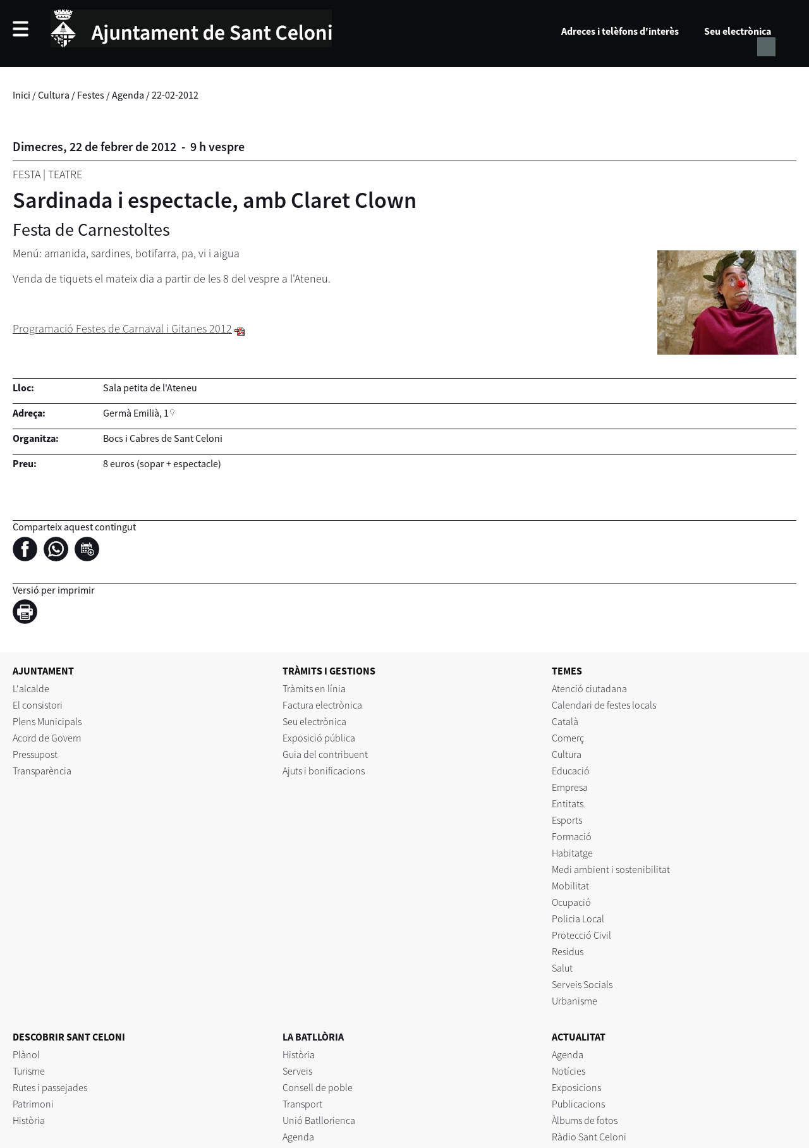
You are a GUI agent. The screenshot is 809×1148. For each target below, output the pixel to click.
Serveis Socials (582, 984)
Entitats (567, 803)
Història (29, 1120)
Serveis (297, 1071)
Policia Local (578, 918)
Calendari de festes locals (604, 705)
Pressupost (35, 754)
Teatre (65, 174)
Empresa (570, 787)
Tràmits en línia (314, 688)
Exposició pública (319, 737)
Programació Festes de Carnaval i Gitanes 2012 (122, 328)
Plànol (26, 1054)
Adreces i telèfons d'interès (620, 31)
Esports (567, 820)
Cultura (54, 95)
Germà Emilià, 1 (136, 412)
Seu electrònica (737, 31)
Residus (567, 951)
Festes (90, 95)
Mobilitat (570, 885)
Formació (572, 836)
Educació (571, 770)
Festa (26, 174)
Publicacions (578, 1103)
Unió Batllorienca (319, 1120)
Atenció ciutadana (589, 688)
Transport (302, 1103)
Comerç (568, 737)
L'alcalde (31, 688)
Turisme (29, 1071)
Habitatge (572, 852)
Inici (21, 95)
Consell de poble (318, 1087)
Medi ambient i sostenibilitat (611, 869)
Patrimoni (33, 1103)
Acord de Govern (47, 737)
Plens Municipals (47, 721)
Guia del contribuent (325, 754)
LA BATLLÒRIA (313, 1036)
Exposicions (576, 1087)
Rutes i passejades (50, 1087)
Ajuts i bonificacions (324, 770)
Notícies (568, 1071)
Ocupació (571, 902)
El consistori (38, 705)
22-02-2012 (175, 95)
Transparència (42, 770)
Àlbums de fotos (584, 1120)
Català (565, 721)
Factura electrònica (322, 705)
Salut (562, 968)
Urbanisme (574, 1000)
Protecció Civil (581, 935)
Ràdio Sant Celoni (589, 1136)
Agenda (128, 95)
